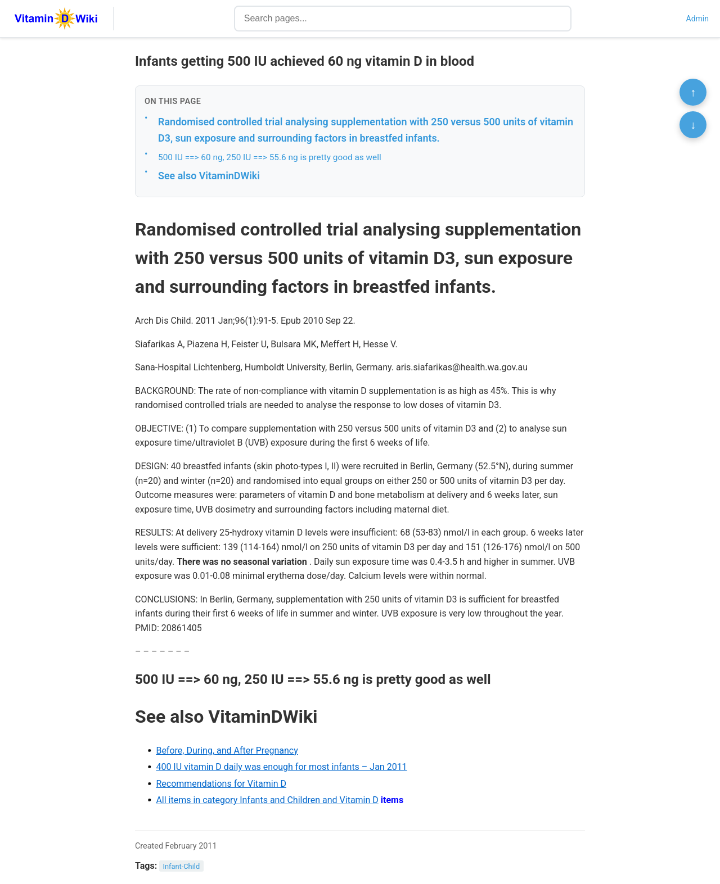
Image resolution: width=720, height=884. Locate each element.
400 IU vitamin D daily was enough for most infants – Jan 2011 (281, 766)
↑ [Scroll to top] (693, 92)
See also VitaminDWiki (209, 176)
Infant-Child (181, 866)
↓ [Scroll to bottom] (693, 125)
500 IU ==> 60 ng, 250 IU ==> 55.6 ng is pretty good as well (269, 157)
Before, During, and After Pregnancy (227, 750)
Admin (697, 18)
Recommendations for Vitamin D (221, 783)
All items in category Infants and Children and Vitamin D (267, 800)
